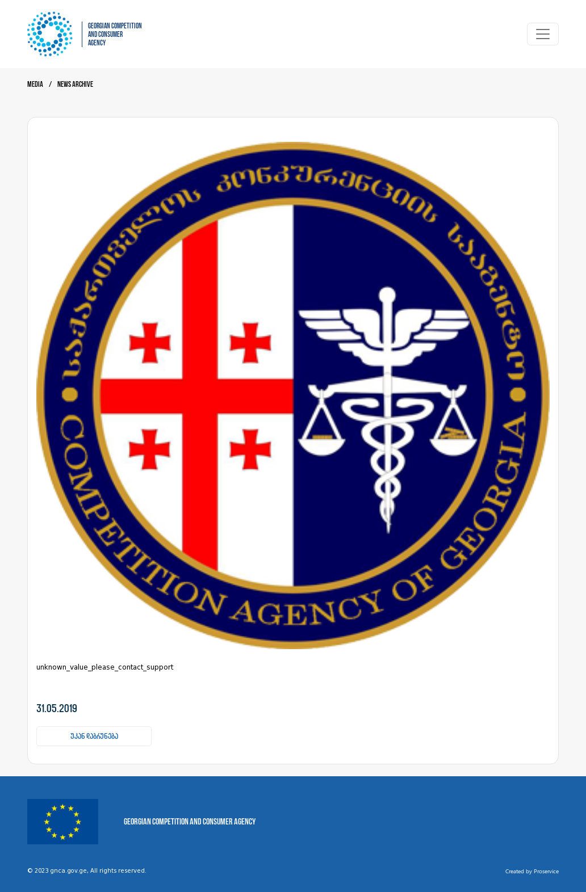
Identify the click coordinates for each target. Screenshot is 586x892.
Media (35, 84)
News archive (75, 84)
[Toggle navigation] (543, 34)
